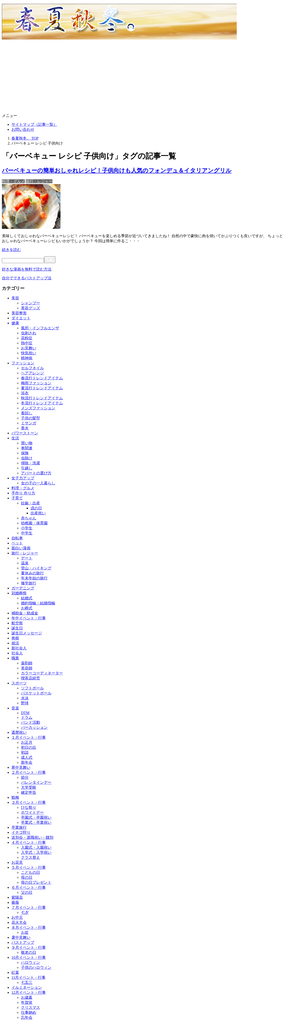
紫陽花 (17, 897)
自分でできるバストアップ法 (26, 278)
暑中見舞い (20, 937)
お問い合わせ (22, 129)
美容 (15, 298)
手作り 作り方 (23, 493)
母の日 (26, 877)
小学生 (26, 528)
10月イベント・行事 (28, 957)
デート (26, 558)
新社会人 (19, 648)
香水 (25, 428)
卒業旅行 (19, 827)
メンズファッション (38, 408)
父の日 (26, 892)
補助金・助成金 (24, 613)
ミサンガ (28, 423)
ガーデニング (22, 588)
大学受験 (28, 787)
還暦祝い (19, 732)
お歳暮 (26, 997)
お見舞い (28, 348)
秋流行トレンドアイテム (42, 398)
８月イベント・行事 (28, 927)
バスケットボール (36, 693)
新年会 (26, 762)
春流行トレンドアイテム (42, 378)
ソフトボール (32, 688)
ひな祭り (28, 807)
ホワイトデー (32, 812)
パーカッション (34, 727)
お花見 (17, 862)
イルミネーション (26, 987)
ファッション (22, 363)
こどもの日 (30, 872)
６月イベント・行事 (28, 887)
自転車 (17, 538)
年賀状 (26, 1002)
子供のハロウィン (36, 967)
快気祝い (28, 353)
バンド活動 (30, 722)
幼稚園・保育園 (34, 523)
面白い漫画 (20, 548)
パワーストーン (24, 433)
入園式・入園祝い (36, 847)
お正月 (26, 742)
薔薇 (15, 902)
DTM (25, 713)
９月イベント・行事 (28, 947)
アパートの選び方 (36, 473)
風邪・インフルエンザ (40, 328)
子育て (17, 498)
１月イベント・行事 (28, 737)
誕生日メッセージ (26, 633)
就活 (15, 643)
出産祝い (38, 513)
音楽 (15, 708)
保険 (25, 453)
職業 (15, 658)
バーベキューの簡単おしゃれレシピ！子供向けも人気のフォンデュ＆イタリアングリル (117, 170)
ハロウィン (30, 962)
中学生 (26, 533)
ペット (17, 543)
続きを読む (11, 250)
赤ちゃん (28, 518)
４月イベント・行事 (28, 842)
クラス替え (30, 857)
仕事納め (28, 1012)
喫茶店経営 (30, 678)
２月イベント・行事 (28, 772)
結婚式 (26, 598)
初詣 (25, 752)
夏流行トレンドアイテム (42, 388)
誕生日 (17, 628)
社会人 (17, 653)
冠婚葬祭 (19, 593)
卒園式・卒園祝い (36, 817)
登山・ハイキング (36, 568)
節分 (25, 777)
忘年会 (26, 1017)
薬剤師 (26, 663)
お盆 (25, 932)
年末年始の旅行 (34, 578)
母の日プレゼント (36, 882)
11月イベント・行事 (28, 977)
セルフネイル (32, 368)
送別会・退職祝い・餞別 (32, 837)
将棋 (15, 638)
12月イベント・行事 (28, 992)
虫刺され (28, 333)
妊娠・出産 (30, 503)
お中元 (17, 917)
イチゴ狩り (20, 832)
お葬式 (26, 608)
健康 (15, 323)
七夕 (25, 912)
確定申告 (28, 792)
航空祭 (17, 623)
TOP (25, 138)
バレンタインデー (36, 782)
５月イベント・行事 (28, 867)
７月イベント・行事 (28, 907)
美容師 (26, 668)
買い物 (26, 443)
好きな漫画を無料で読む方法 (26, 269)
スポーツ (19, 683)
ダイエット (20, 318)
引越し (26, 468)
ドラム (26, 717)
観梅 (15, 797)
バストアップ (22, 942)
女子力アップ (22, 478)
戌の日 (36, 508)
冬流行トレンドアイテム (42, 403)
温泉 (25, 563)
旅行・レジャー (39, 181)
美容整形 (19, 313)
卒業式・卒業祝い (36, 822)
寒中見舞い (20, 767)
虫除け (26, 458)
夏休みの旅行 (32, 573)
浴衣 (25, 393)
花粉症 (26, 338)
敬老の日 (28, 952)
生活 (15, 438)
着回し (26, 413)
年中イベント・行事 (28, 618)
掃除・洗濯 (30, 463)
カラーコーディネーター (42, 673)
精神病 (26, 358)
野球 (25, 703)
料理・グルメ (13, 181)
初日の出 (28, 747)
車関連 (26, 448)
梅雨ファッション (36, 383)
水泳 (25, 698)
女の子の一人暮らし (38, 483)
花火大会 (19, 922)
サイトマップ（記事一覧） (34, 124)
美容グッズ (30, 308)
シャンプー (30, 303)
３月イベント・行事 (28, 802)
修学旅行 (28, 583)
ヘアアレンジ (32, 373)
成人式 (26, 757)
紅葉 (15, 972)
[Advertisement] (144, 77)
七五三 (26, 982)
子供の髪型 (30, 418)
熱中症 (26, 343)
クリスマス (30, 1007)
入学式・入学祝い (36, 852)
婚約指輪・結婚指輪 (38, 603)
